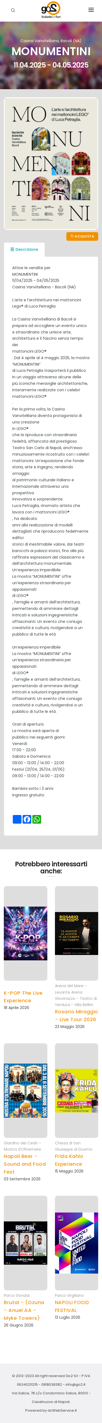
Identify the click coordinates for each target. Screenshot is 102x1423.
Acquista (82, 236)
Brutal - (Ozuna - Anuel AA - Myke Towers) (24, 1310)
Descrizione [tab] (24, 249)
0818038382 (51, 1384)
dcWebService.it (62, 1410)
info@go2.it (75, 1384)
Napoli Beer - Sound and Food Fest (25, 1164)
